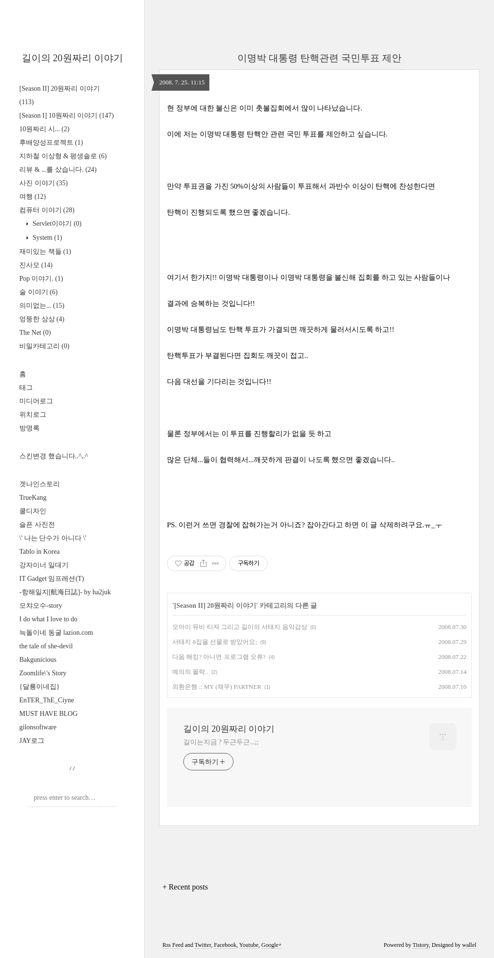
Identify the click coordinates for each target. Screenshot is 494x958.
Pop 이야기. (41, 278)
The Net (35, 332)
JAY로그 (31, 740)
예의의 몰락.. (190, 671)
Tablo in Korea (39, 551)
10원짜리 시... (44, 129)
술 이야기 (38, 292)
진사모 (36, 265)
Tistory (420, 945)
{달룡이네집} (39, 686)
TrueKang (32, 497)
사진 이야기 (43, 183)
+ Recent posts (185, 887)
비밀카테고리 (44, 346)
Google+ (271, 945)
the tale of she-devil (46, 646)
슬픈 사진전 (37, 524)
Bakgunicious (37, 659)
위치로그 (32, 414)
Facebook (225, 945)
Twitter (202, 945)
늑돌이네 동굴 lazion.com (56, 632)
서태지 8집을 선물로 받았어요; (214, 641)
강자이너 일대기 (44, 565)
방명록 (29, 428)
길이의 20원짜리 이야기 (72, 58)
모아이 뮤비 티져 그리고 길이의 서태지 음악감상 (239, 626)
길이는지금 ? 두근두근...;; (221, 742)
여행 (32, 196)
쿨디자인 (32, 511)
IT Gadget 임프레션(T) (51, 578)
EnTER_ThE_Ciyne (46, 700)
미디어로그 (36, 401)
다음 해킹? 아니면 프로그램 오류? (219, 656)
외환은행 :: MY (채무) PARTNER (216, 686)
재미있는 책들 (45, 251)
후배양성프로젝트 (51, 142)
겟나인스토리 (39, 484)
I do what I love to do (48, 619)
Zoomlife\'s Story (43, 673)
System (46, 237)
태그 (26, 387)
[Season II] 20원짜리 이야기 (215, 605)
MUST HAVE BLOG (48, 713)
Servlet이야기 (56, 223)
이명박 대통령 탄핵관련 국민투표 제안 (319, 58)
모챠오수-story (40, 605)
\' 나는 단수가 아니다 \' (52, 538)
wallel (469, 945)
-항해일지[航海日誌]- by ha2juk (65, 592)
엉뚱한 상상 (41, 319)
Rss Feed (173, 945)
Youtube (249, 945)
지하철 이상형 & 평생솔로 (63, 156)
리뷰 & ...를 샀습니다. (57, 169)
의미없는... (41, 305)
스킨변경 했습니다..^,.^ (53, 456)
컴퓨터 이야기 (46, 210)
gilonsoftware (37, 727)
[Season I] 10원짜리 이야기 (66, 115)
